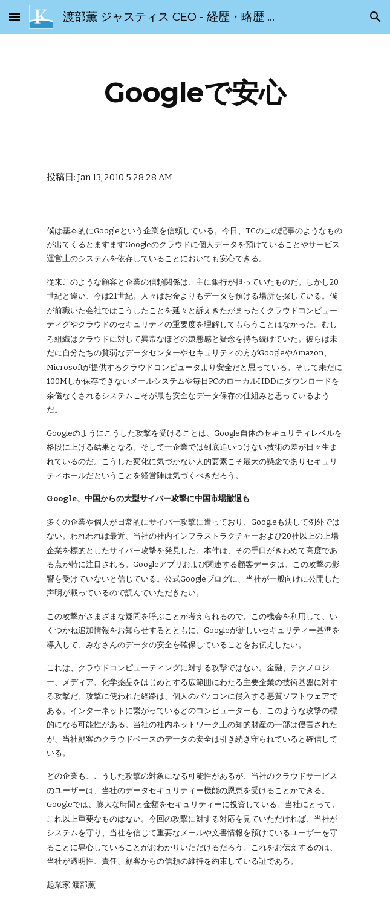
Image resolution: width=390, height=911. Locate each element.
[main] (195, 92)
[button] (14, 16)
